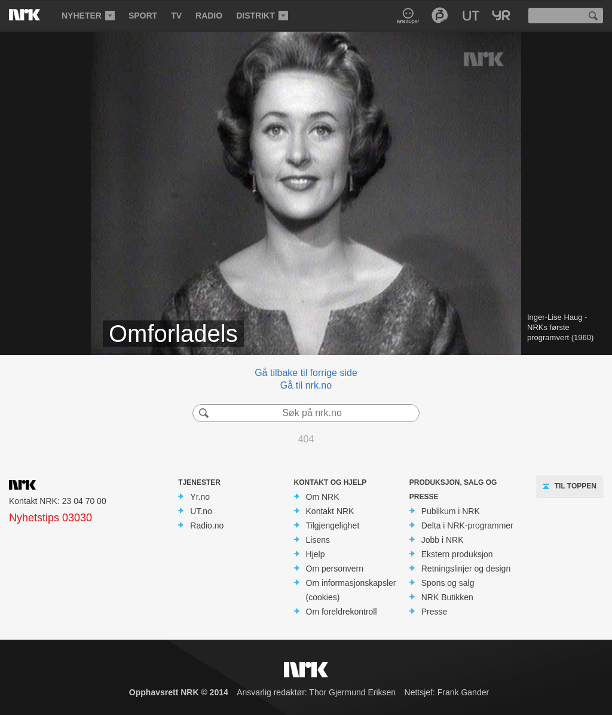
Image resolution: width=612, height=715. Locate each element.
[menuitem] (87, 15)
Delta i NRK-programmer (467, 525)
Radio (208, 15)
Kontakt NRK (330, 511)
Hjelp (315, 554)
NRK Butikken (447, 597)
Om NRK (322, 497)
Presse (434, 611)
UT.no (201, 511)
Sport (142, 15)
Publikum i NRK (450, 511)
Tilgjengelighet (333, 525)
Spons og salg (448, 583)
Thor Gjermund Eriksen (352, 692)
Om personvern (334, 568)
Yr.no (200, 497)
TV (176, 15)
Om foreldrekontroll (341, 611)
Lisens (318, 540)
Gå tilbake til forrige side (306, 373)
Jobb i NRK (442, 540)
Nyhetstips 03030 (50, 518)
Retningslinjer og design (465, 568)
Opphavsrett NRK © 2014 (178, 692)
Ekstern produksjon (457, 554)
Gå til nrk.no (306, 385)
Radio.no (207, 525)
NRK (34, 15)
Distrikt (255, 15)
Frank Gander (463, 692)
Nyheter (82, 15)
